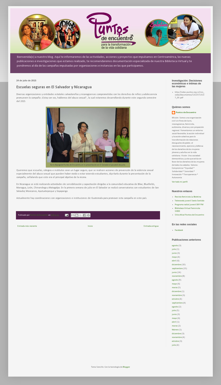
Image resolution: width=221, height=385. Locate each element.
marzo (174, 287)
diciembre (176, 265)
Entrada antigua (151, 226)
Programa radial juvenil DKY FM (189, 205)
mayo (174, 257)
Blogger (126, 367)
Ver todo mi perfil (180, 182)
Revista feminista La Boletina (188, 197)
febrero (175, 330)
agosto (175, 246)
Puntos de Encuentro (186, 112)
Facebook (179, 230)
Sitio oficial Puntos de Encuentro (189, 215)
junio (174, 253)
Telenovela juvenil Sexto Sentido (189, 201)
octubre (175, 299)
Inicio (90, 226)
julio (174, 249)
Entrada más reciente (27, 226)
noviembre (177, 276)
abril (174, 261)
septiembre (177, 268)
